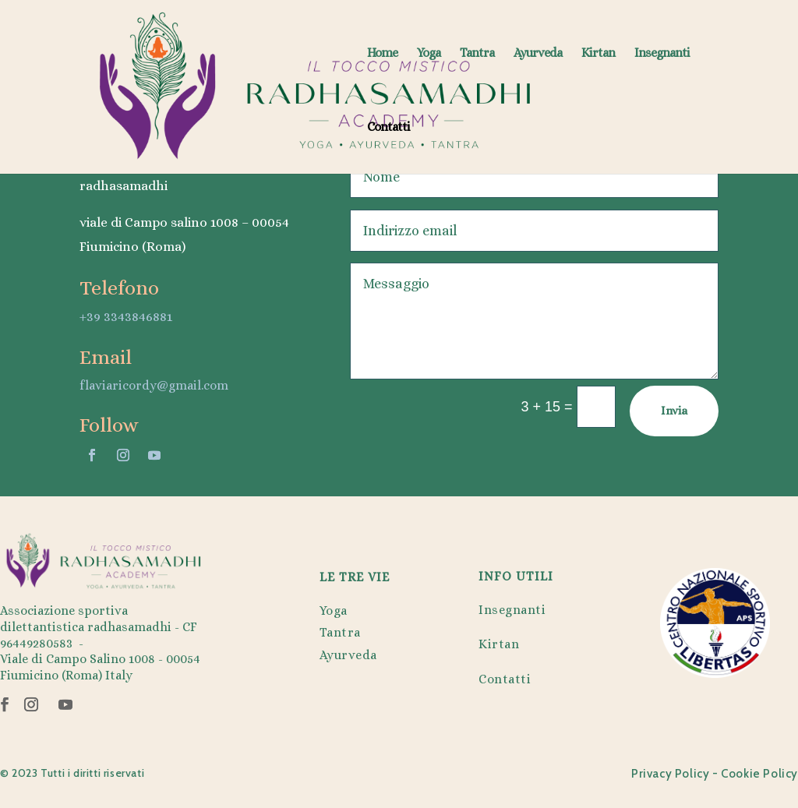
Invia (674, 411)
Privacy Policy (670, 774)
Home (382, 54)
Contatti (388, 128)
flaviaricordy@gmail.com (153, 385)
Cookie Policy (759, 774)
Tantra (477, 54)
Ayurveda (538, 54)
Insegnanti (662, 54)
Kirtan (598, 54)
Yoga (428, 54)
